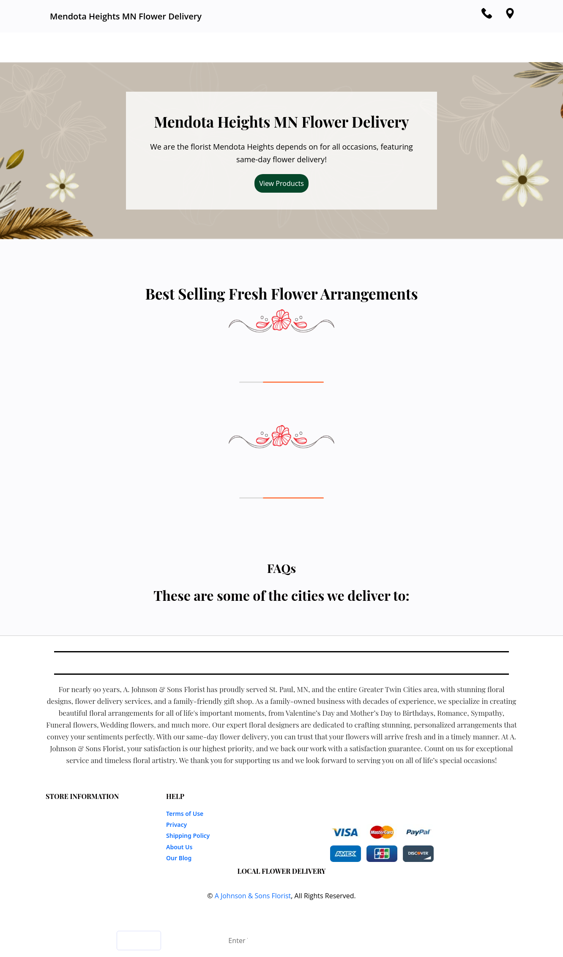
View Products (281, 183)
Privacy (176, 825)
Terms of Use (184, 814)
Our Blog (178, 858)
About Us (179, 847)
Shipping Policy (188, 836)
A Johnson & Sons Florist (253, 895)
